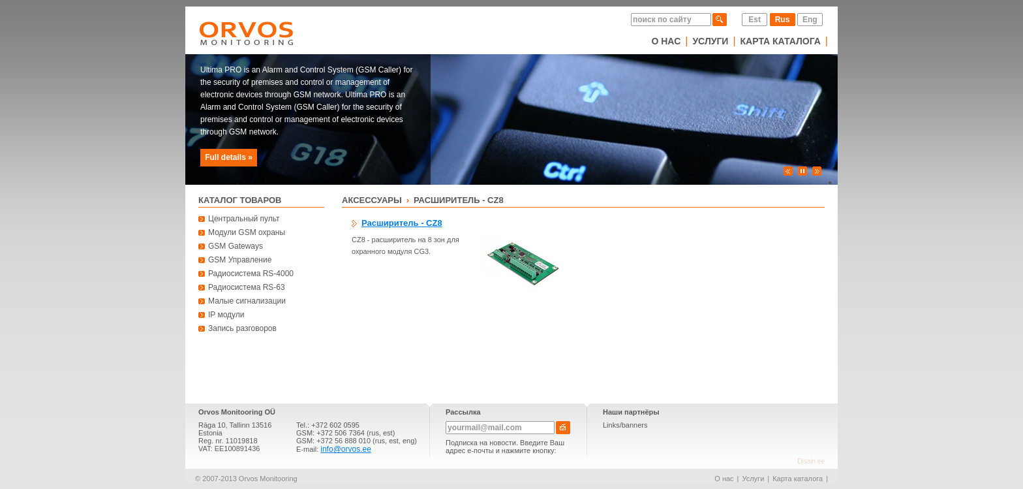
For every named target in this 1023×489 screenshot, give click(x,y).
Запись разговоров (242, 328)
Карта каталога (781, 41)
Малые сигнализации (247, 301)
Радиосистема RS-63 (246, 287)
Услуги (710, 41)
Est (754, 19)
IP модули (226, 314)
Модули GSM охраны (246, 232)
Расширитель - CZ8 (459, 200)
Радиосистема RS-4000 (251, 273)
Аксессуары (372, 200)
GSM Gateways (235, 246)
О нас (665, 41)
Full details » (228, 157)
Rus (782, 19)
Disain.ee (811, 461)
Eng (809, 19)
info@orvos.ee (345, 449)
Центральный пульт (244, 218)
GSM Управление (239, 259)
